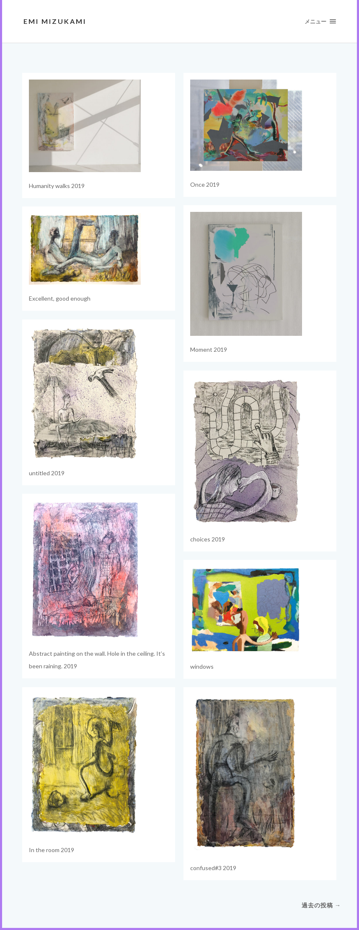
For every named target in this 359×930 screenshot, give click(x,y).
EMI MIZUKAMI (54, 21)
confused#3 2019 (213, 867)
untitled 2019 (47, 473)
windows (202, 666)
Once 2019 (205, 184)
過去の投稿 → (321, 905)
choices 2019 (207, 539)
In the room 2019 (51, 849)
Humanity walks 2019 (57, 185)
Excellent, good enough (59, 298)
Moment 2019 (208, 349)
